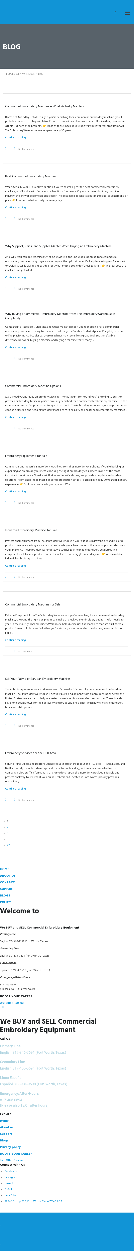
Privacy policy (10, 1146)
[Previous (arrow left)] (67, 1241)
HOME (4, 868)
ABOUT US (8, 875)
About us (6, 1127)
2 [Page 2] (7, 827)
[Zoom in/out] (67, 1216)
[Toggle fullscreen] (67, 1222)
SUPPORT (7, 888)
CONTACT (7, 882)
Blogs (4, 1140)
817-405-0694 (17, 955)
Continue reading (15, 137)
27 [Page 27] (8, 845)
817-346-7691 (24, 1052)
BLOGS (5, 895)
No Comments (26, 149)
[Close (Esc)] (67, 1235)
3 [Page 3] (7, 833)
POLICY (5, 901)
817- (11, 941)
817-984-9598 (25, 1084)
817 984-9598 (18, 970)
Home (4, 1120)
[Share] (67, 1228)
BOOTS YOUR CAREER (16, 1153)
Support (6, 1133)
